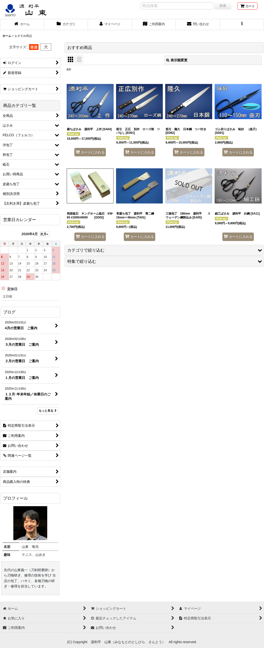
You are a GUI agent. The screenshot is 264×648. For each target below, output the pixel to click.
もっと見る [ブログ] (48, 410)
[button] (242, 24)
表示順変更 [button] (176, 60)
